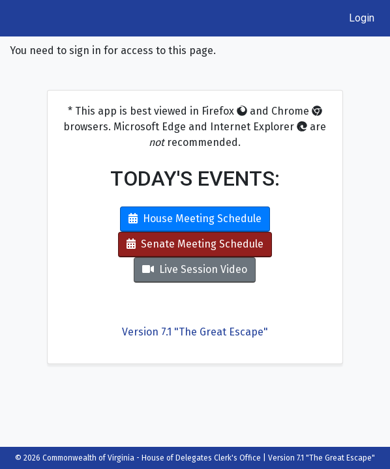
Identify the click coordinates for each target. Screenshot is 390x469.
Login (361, 18)
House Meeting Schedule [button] (195, 218)
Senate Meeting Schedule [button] (195, 244)
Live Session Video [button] (194, 269)
